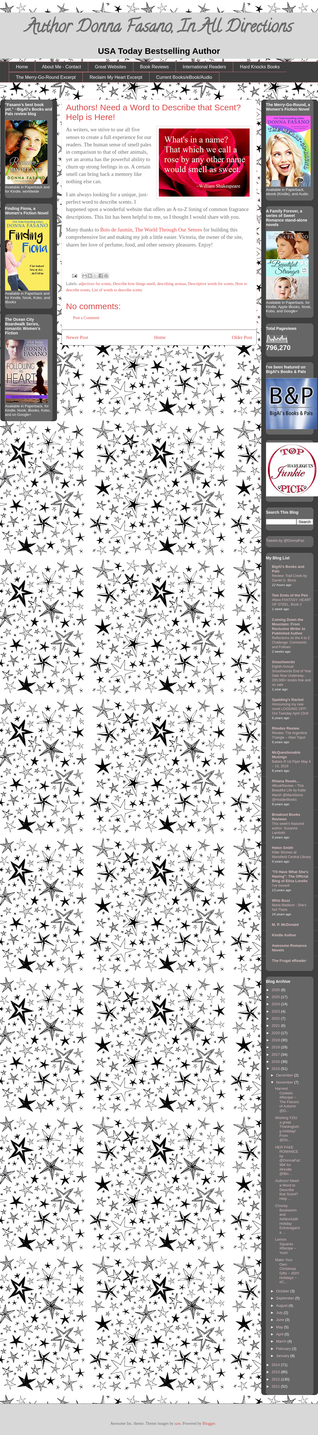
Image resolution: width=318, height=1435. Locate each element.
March (281, 1341)
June (280, 1320)
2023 (276, 1011)
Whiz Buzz (281, 900)
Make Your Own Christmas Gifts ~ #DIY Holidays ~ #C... (287, 1271)
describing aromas (171, 284)
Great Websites (110, 66)
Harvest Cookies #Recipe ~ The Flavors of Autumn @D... (287, 1099)
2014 (276, 1365)
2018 (276, 1047)
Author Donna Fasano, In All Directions (159, 28)
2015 (276, 1069)
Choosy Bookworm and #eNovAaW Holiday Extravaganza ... (287, 1219)
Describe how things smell (134, 284)
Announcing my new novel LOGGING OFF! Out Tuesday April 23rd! (290, 708)
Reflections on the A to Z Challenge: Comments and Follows (291, 642)
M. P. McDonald (285, 924)
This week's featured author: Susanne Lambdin (288, 828)
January (283, 1356)
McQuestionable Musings (286, 754)
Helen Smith (282, 848)
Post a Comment (86, 318)
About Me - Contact (61, 66)
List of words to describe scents (117, 290)
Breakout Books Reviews (286, 816)
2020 (276, 1033)
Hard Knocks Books (260, 66)
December (285, 1075)
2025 (276, 997)
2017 (276, 1054)
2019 (276, 1040)
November (285, 1082)
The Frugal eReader (289, 960)
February (284, 1349)
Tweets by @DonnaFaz (285, 540)
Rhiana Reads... (286, 781)
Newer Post (77, 337)
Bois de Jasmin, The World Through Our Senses (151, 230)
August (282, 1305)
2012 (276, 1379)
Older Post (242, 337)
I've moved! (281, 886)
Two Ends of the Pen (290, 595)
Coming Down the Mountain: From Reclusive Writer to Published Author (289, 626)
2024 (276, 1004)
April (280, 1334)
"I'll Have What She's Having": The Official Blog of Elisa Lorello (290, 876)
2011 (276, 1386)
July (280, 1312)
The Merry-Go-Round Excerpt (46, 77)
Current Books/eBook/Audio (184, 77)
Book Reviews (154, 66)
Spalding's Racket (288, 700)
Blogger (209, 1423)
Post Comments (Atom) (170, 357)
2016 (276, 1061)
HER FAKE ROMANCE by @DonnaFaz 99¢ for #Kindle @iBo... (287, 1160)
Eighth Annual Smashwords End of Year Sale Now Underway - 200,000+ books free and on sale (291, 676)
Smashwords (283, 662)
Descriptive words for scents (210, 284)
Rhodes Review (285, 728)
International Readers (204, 66)
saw (178, 1423)
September (285, 1298)
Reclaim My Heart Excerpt (116, 77)
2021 (276, 1025)
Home (22, 66)
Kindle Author (284, 935)
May (280, 1327)
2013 (276, 1372)
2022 (276, 1018)
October (283, 1291)
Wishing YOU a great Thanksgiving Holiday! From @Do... (287, 1129)
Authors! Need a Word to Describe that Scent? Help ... (287, 1189)
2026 (276, 990)
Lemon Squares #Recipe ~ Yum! (285, 1246)
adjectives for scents (95, 284)
